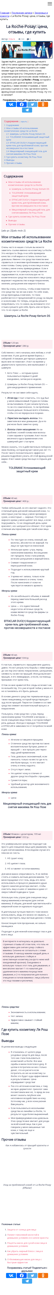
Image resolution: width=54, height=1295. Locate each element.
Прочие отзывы (16, 224)
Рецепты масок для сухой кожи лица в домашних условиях (27, 1244)
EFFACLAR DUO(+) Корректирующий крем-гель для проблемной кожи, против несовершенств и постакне (30, 202)
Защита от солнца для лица (21, 1229)
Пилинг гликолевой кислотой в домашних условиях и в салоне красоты (28, 1236)
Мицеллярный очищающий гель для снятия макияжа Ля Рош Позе (31, 211)
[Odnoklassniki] (43, 104)
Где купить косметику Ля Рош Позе (27, 216)
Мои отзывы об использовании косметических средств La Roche (25, 183)
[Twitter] (32, 104)
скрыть (24, 121)
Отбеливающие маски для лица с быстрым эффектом (24, 1261)
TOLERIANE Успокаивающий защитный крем (26, 194)
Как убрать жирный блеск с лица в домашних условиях (25, 1253)
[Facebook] (22, 104)
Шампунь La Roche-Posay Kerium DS (30, 188)
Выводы (12, 220)
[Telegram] (27, 110)
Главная (4, 12)
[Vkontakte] (11, 104)
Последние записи (22, 12)
